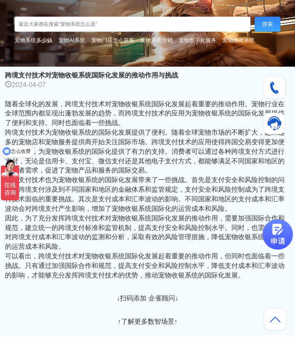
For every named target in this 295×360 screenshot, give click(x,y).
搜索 (267, 24)
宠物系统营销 (156, 40)
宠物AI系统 (71, 40)
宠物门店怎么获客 (112, 40)
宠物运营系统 (238, 40)
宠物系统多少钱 (33, 40)
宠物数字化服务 (197, 40)
